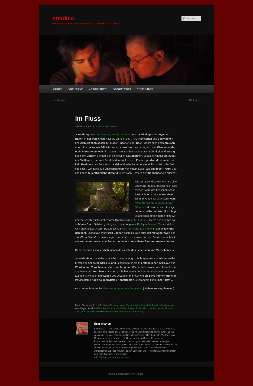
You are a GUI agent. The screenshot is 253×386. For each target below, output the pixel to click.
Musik (160, 308)
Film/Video (121, 308)
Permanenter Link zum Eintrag (129, 311)
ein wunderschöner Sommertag (122, 288)
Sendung (164, 305)
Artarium (63, 18)
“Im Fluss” (139, 219)
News (122, 305)
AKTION (98, 308)
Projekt (155, 305)
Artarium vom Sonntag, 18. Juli (109, 134)
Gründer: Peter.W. (98, 88)
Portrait (85, 311)
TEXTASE (95, 311)
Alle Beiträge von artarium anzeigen (113, 357)
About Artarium (75, 88)
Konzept (114, 305)
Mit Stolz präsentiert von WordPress (126, 374)
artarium (112, 126)
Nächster (195, 100)
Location (152, 308)
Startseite (58, 88)
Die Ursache (109, 308)
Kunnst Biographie (122, 88)
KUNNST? (141, 308)
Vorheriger (58, 100)
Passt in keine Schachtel (138, 305)
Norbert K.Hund (145, 88)
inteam (131, 308)
